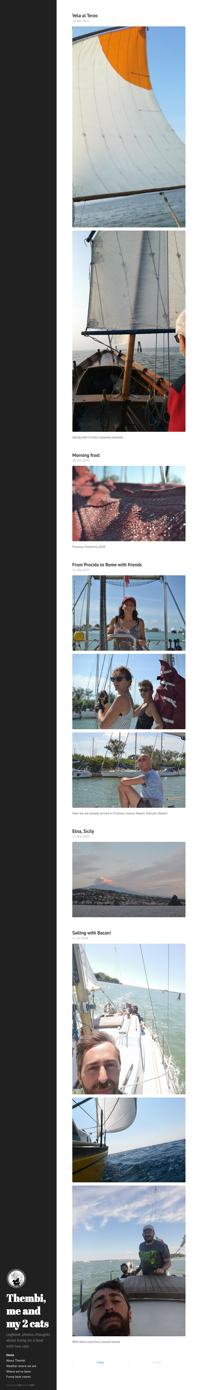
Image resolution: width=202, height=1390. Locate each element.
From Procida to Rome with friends (107, 564)
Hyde (19, 1385)
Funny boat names (18, 1377)
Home (10, 1355)
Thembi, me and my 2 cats (27, 1310)
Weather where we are (21, 1366)
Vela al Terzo (85, 15)
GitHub (32, 1385)
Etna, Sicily (83, 831)
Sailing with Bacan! (91, 933)
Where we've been (18, 1371)
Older (100, 1362)
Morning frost (86, 455)
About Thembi (15, 1360)
